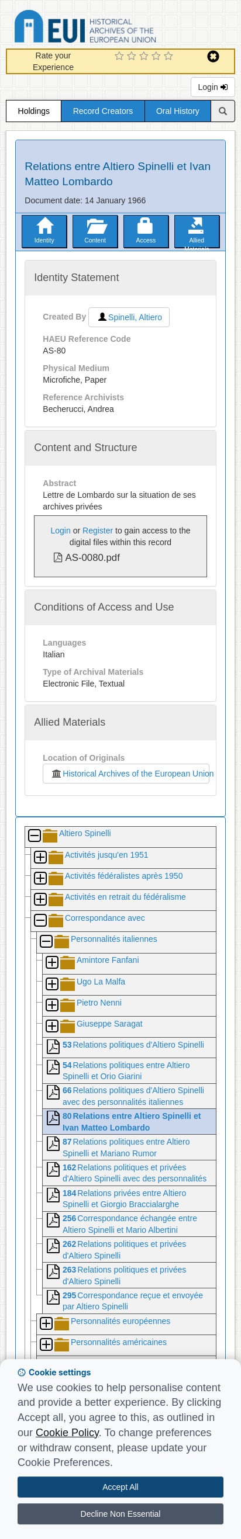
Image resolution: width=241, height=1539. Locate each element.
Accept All (120, 1487)
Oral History (177, 111)
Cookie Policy (67, 1433)
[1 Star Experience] (121, 57)
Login (213, 87)
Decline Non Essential (121, 1514)
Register (97, 530)
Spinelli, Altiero (129, 317)
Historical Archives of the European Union (129, 773)
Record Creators (103, 111)
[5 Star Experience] (170, 57)
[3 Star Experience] (145, 57)
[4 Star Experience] (158, 57)
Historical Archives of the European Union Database (118, 28)
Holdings (34, 111)
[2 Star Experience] (133, 57)
